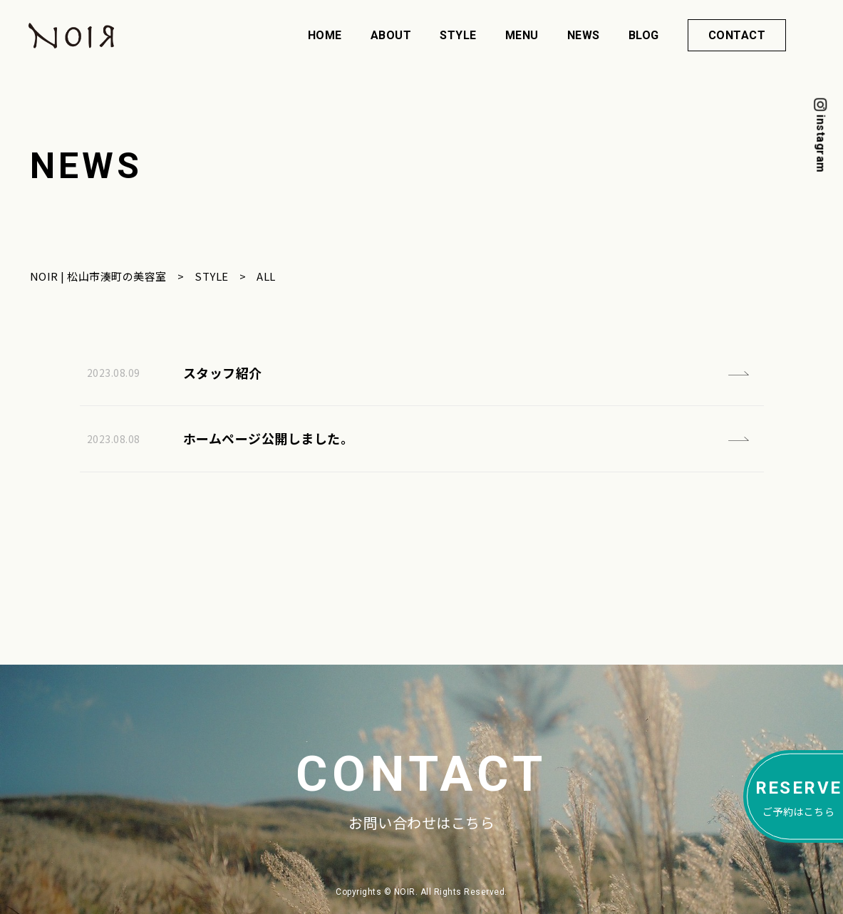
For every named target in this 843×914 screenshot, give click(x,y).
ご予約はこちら (798, 796)
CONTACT (737, 35)
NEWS (583, 35)
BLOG (644, 35)
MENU (522, 35)
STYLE (458, 35)
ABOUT (391, 35)
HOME (325, 35)
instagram (820, 144)
